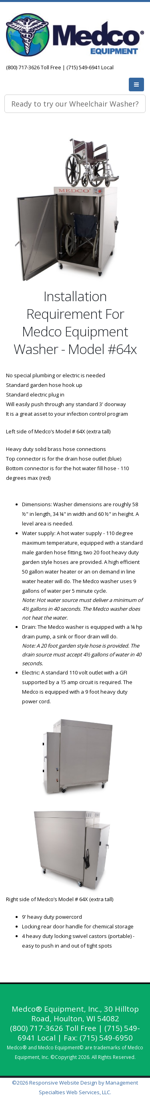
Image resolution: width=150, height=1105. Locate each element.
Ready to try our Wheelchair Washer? (75, 104)
